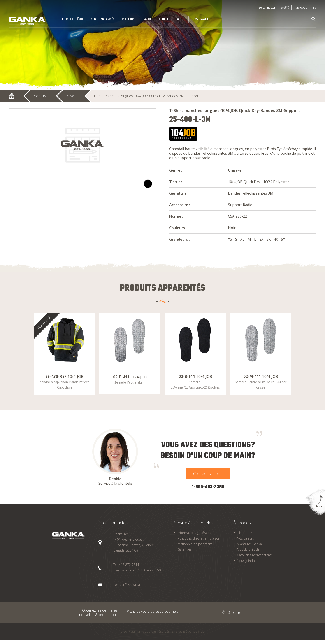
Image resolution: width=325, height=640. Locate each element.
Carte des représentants (255, 555)
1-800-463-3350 (208, 487)
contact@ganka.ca (126, 584)
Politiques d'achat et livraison (199, 538)
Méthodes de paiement (195, 544)
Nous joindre (246, 561)
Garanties (185, 549)
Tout (179, 19)
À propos (301, 7)
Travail (146, 19)
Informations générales (194, 533)
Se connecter (267, 7)
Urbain (163, 19)
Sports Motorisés (102, 19)
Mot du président (249, 549)
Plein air (128, 19)
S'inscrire (234, 612)
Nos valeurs (245, 538)
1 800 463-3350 (149, 570)
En (314, 7)
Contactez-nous (208, 473)
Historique (244, 533)
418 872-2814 (129, 565)
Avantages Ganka (249, 544)
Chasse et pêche (72, 19)
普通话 (285, 7)
